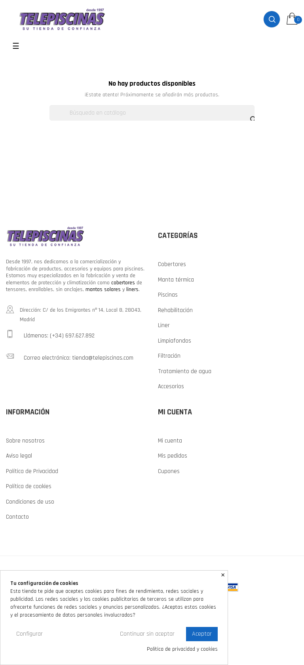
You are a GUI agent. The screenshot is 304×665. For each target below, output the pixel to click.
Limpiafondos (174, 341)
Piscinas (168, 295)
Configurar (29, 634)
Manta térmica (176, 280)
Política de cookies (28, 486)
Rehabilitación (175, 310)
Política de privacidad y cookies (182, 649)
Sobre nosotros (25, 441)
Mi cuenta (170, 441)
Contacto (17, 517)
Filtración (169, 356)
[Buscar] (152, 113)
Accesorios (171, 386)
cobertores (123, 282)
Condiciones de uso (30, 502)
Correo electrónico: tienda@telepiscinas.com (69, 357)
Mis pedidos (172, 456)
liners (132, 289)
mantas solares (103, 289)
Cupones (169, 471)
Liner (164, 325)
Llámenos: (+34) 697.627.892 (50, 334)
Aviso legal (19, 456)
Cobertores (172, 264)
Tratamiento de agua (184, 371)
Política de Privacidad (32, 471)
